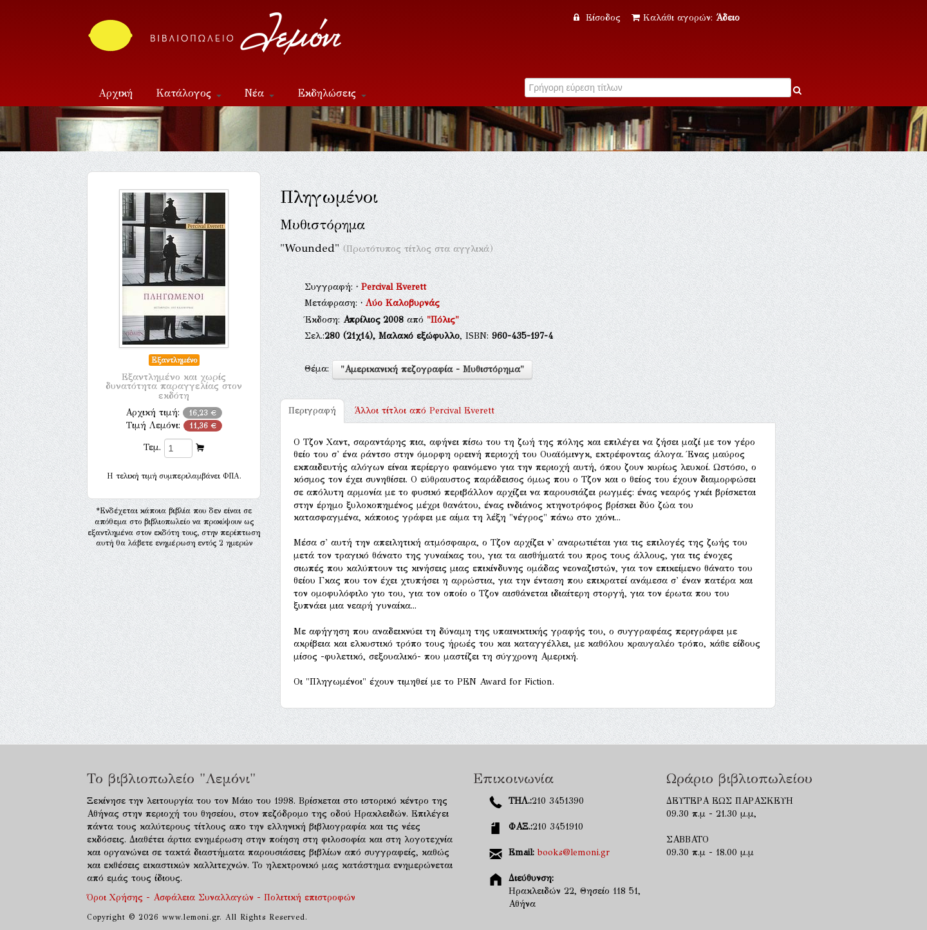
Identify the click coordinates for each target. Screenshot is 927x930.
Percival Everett (393, 286)
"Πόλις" (443, 319)
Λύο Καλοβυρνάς (403, 303)
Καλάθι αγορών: (686, 17)
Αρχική (115, 93)
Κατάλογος (188, 93)
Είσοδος (599, 17)
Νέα (259, 93)
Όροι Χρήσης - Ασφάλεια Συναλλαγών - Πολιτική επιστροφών (221, 897)
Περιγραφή (312, 410)
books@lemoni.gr (574, 852)
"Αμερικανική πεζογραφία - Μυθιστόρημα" (432, 369)
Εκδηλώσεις (331, 93)
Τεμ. (152, 447)
